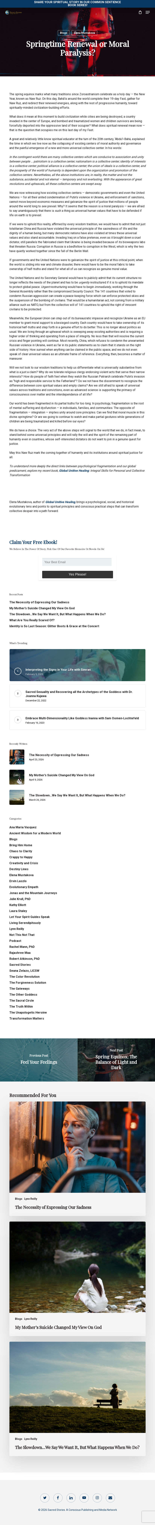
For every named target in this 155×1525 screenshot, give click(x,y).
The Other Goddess (23, 994)
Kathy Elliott (17, 905)
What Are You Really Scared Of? (32, 620)
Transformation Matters (26, 1018)
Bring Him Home (20, 845)
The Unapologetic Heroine (28, 1012)
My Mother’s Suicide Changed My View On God (42, 608)
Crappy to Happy (20, 857)
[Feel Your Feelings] (39, 1060)
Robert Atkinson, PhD (24, 959)
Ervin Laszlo (18, 881)
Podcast (15, 941)
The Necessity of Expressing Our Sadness (39, 602)
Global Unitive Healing (74, 470)
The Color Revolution (24, 976)
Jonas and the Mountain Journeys (33, 893)
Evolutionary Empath (23, 887)
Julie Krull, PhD (20, 899)
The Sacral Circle (21, 1000)
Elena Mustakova (84, 32)
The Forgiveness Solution (27, 982)
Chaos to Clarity (20, 851)
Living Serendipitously (25, 923)
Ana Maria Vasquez (23, 827)
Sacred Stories (20, 964)
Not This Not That (21, 935)
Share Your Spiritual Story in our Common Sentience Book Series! (77, 3)
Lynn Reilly (16, 929)
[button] (148, 12)
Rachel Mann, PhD (22, 947)
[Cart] (140, 12)
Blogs (63, 32)
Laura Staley (18, 911)
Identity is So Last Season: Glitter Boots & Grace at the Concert (54, 626)
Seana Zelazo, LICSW (24, 970)
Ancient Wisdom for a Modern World (35, 833)
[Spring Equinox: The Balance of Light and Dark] (116, 1060)
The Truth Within (21, 1006)
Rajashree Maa (20, 953)
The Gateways (19, 988)
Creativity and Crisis (23, 863)
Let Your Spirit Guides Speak (29, 917)
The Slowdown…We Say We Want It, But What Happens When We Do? (57, 614)
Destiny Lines (18, 869)
